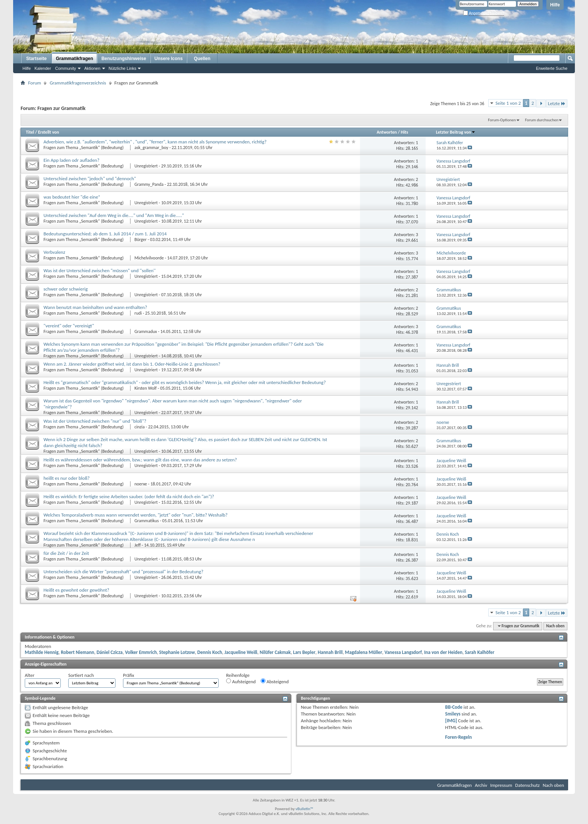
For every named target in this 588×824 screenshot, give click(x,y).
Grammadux (145, 331)
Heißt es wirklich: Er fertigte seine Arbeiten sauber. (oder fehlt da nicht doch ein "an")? (129, 496)
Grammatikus (146, 520)
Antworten (386, 132)
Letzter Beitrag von (456, 132)
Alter (29, 675)
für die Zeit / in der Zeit (66, 553)
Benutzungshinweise (123, 58)
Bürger (140, 239)
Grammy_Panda (149, 184)
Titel (30, 132)
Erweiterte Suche (551, 68)
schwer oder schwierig (66, 289)
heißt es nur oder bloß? (67, 478)
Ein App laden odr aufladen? (71, 160)
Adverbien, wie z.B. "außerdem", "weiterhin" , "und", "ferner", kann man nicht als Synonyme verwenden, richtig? (155, 142)
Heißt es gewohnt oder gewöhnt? (76, 590)
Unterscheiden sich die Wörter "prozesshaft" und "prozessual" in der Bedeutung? (123, 571)
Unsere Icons (168, 58)
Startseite (36, 58)
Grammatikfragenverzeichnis (78, 83)
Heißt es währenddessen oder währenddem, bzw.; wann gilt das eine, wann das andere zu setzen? (140, 459)
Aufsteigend (241, 681)
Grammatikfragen (74, 58)
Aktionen (92, 68)
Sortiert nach (81, 675)
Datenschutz (527, 785)
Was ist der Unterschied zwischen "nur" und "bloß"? (95, 421)
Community (65, 68)
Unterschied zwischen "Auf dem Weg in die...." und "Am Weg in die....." (114, 215)
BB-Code (453, 707)
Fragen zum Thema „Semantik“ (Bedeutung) (84, 147)
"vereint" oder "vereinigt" (69, 325)
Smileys (452, 714)
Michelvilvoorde (149, 258)
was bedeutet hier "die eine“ (72, 197)
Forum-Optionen (502, 119)
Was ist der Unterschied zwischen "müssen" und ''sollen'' (100, 270)
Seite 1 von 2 (508, 103)
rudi (138, 313)
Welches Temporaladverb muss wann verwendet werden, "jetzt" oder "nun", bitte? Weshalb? (136, 515)
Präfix (128, 675)
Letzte (557, 103)
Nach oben (555, 626)
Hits (404, 132)
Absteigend (275, 681)
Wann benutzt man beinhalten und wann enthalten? (95, 307)
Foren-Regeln (458, 737)
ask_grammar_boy (151, 147)
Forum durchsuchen (541, 119)
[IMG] (451, 720)
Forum (34, 83)
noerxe (140, 484)
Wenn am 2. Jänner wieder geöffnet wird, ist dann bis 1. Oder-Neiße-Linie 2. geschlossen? (132, 364)
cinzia (139, 426)
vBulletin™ (304, 808)
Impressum (501, 785)
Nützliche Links (122, 68)
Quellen (202, 58)
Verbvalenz (54, 252)
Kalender (42, 68)
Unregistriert (146, 166)
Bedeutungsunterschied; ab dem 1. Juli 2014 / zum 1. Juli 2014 (105, 234)
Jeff (137, 545)
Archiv (481, 785)
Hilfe (555, 5)
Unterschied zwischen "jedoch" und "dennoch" (90, 178)
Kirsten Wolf (145, 388)
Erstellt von (48, 132)
